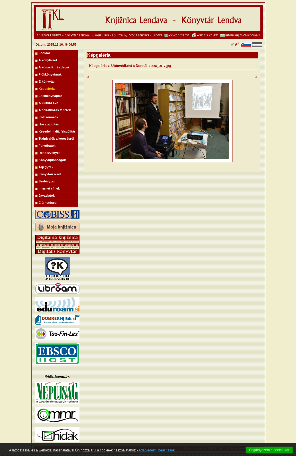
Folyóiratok (47, 145)
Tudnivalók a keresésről (56, 138)
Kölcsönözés (48, 117)
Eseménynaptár (50, 95)
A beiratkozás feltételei (56, 110)
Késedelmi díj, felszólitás (57, 131)
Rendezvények (49, 152)
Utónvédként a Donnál (129, 66)
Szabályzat (47, 181)
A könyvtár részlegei (54, 67)
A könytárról (48, 60)
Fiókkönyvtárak (50, 74)
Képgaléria (47, 88)
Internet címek (49, 188)
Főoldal (44, 53)
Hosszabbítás (49, 124)
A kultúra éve (48, 103)
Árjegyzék (46, 167)
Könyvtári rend (50, 174)
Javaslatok (47, 195)
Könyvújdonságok (52, 160)
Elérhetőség (48, 202)
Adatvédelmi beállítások (156, 453)
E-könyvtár (47, 81)
